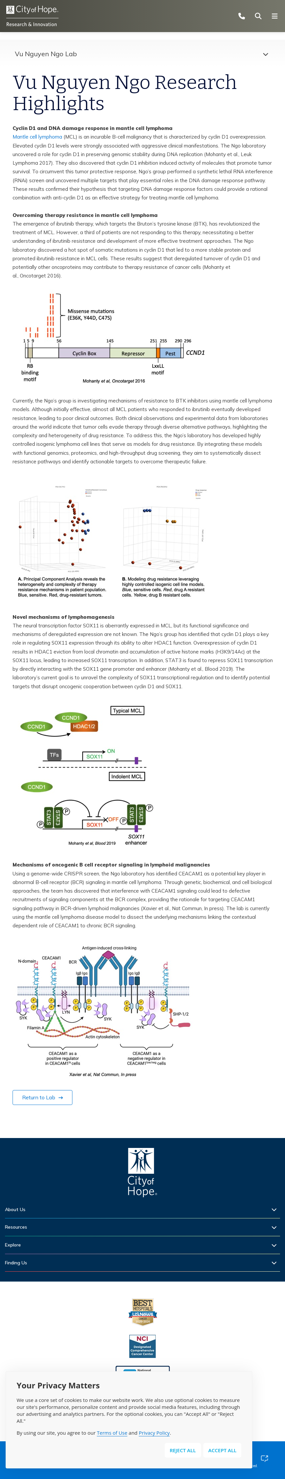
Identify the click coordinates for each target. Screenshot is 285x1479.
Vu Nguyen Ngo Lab (46, 54)
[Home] (142, 1174)
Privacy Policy (154, 1432)
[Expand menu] (264, 54)
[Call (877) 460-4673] (243, 16)
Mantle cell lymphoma (37, 137)
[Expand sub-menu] (275, 1209)
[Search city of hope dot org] (260, 16)
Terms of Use (112, 1432)
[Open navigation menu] (276, 16)
